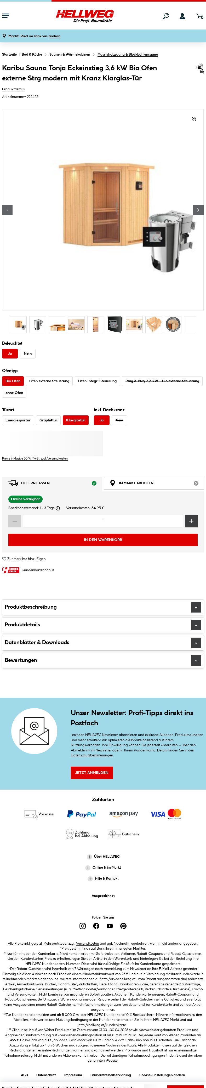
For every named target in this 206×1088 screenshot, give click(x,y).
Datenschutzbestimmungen (92, 755)
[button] (34, 36)
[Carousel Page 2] (39, 324)
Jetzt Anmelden (91, 773)
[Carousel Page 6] (116, 324)
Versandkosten (87, 943)
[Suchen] (166, 16)
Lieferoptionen (186, 1080)
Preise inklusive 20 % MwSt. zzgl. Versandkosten (35, 458)
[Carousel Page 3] (58, 324)
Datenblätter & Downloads (103, 643)
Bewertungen (103, 660)
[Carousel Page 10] (193, 324)
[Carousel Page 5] (97, 324)
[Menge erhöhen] (191, 521)
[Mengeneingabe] (103, 521)
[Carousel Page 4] (77, 324)
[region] (103, 221)
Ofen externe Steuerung (49, 381)
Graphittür (48, 420)
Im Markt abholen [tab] (157, 484)
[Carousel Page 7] (135, 324)
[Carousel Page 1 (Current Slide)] (19, 324)
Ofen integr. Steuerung (97, 381)
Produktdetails (13, 89)
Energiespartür (18, 420)
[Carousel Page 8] (155, 324)
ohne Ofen (14, 393)
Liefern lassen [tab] (55, 484)
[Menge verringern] (14, 521)
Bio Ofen (12, 381)
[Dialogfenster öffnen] (58, 508)
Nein (28, 354)
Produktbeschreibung (103, 607)
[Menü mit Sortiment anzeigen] (5, 16)
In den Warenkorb (103, 540)
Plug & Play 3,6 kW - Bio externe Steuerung (162, 381)
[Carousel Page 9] (174, 324)
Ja (10, 354)
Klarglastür (75, 420)
